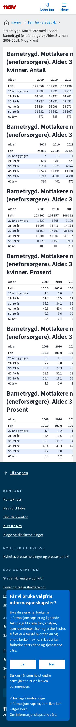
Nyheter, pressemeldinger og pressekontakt (36, 556)
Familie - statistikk (42, 22)
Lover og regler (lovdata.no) (24, 587)
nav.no (12, 22)
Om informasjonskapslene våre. (33, 714)
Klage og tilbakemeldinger (23, 534)
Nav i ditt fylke (14, 508)
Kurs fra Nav (12, 526)
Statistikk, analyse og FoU (23, 578)
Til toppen (15, 473)
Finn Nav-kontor (15, 517)
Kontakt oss (12, 499)
